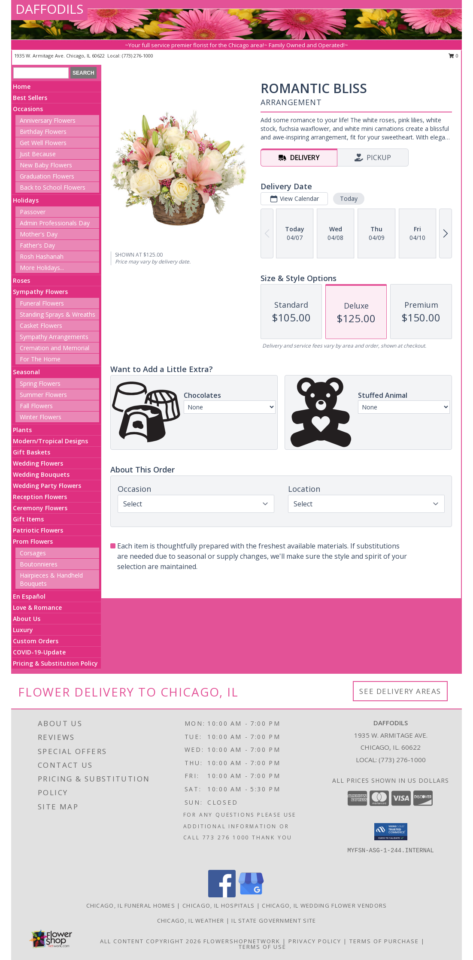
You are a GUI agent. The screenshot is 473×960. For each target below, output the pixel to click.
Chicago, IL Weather (190, 920)
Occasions (28, 109)
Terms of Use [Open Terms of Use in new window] (262, 947)
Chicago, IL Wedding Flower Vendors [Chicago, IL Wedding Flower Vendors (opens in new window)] (324, 905)
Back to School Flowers (52, 187)
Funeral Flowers (42, 303)
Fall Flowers (36, 406)
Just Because (38, 154)
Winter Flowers (40, 417)
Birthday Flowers (43, 131)
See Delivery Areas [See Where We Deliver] (400, 691)
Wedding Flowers (38, 463)
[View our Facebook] (222, 895)
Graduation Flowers (47, 176)
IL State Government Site (273, 920)
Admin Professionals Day (55, 223)
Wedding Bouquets (41, 474)
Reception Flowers (40, 497)
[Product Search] (41, 73)
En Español (29, 596)
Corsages (33, 553)
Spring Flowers (40, 383)
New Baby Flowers (46, 165)
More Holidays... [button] (42, 267)
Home (21, 86)
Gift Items (28, 519)
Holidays (26, 200)
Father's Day (37, 245)
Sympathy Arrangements (54, 337)
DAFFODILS (49, 8)
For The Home (40, 359)
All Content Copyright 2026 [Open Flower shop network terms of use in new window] (150, 941)
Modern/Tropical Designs (50, 441)
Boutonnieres (39, 564)
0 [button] (453, 55)
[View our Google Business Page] (251, 895)
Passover (32, 212)
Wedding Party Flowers (47, 486)
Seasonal (26, 372)
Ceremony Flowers (40, 508)
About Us (26, 619)
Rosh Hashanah (42, 256)
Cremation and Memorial (54, 348)
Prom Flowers (33, 541)
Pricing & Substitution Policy (55, 663)
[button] (390, 831)
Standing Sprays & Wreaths (57, 314)
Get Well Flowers (43, 143)
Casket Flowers (41, 325)
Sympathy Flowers (40, 292)
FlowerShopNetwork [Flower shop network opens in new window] (241, 941)
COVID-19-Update (39, 652)
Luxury (23, 630)
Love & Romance (37, 607)
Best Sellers (30, 98)
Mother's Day (39, 234)
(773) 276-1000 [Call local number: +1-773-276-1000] (137, 55)
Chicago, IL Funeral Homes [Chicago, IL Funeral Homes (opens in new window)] (131, 905)
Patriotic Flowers (38, 530)
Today (349, 198)
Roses (21, 280)
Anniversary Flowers (48, 120)
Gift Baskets (31, 452)
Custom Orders (35, 641)
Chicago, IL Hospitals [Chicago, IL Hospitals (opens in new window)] (218, 905)
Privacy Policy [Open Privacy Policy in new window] (314, 941)
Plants (22, 430)
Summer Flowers (43, 395)
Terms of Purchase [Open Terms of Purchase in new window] (384, 941)
